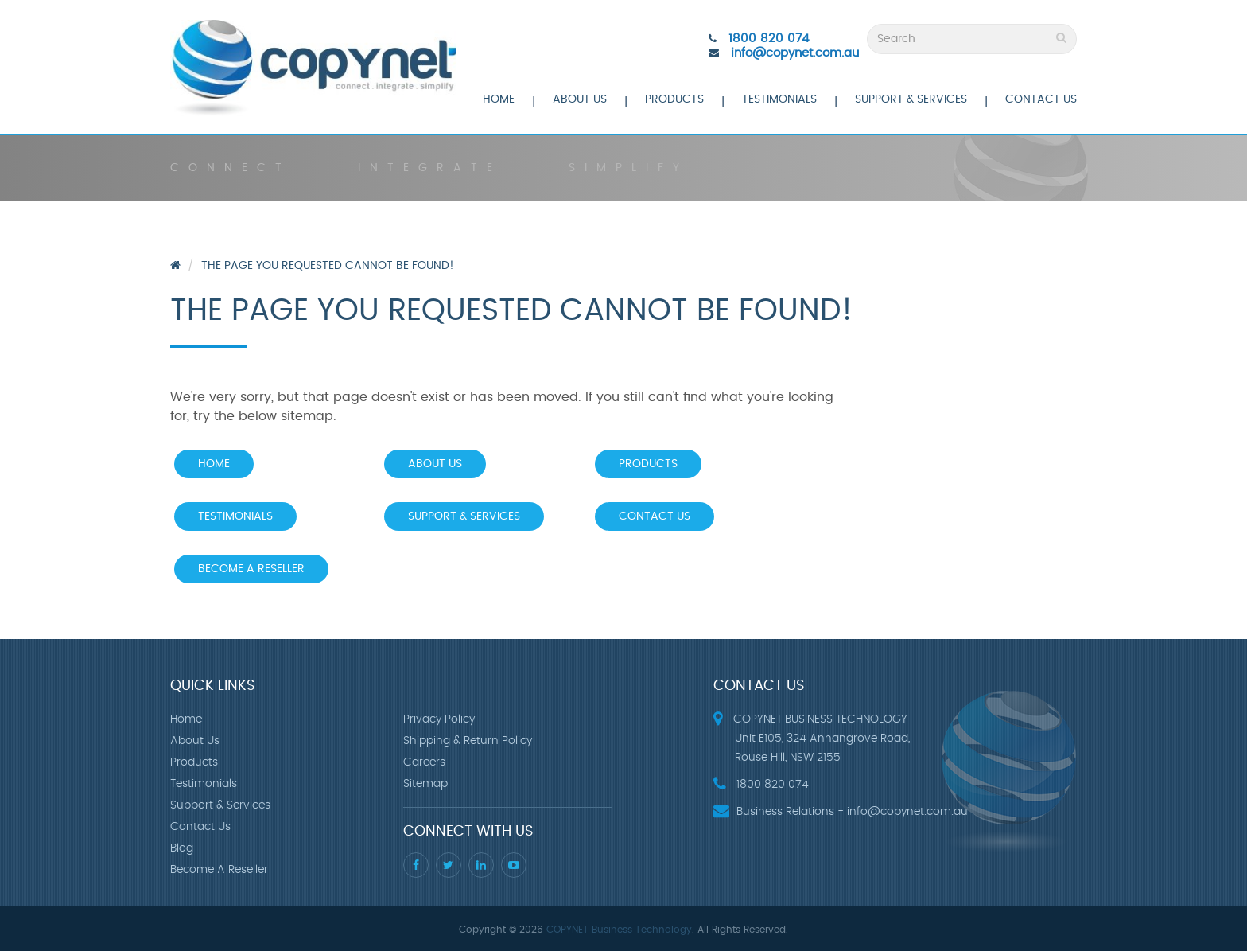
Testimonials (779, 99)
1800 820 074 (769, 39)
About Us (580, 99)
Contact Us (1041, 99)
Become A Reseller (251, 569)
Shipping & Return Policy (467, 740)
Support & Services (911, 99)
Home (499, 99)
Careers (424, 762)
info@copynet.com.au (795, 53)
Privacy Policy (439, 719)
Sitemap (425, 783)
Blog (181, 848)
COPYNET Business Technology (619, 929)
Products (674, 99)
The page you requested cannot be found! (327, 265)
